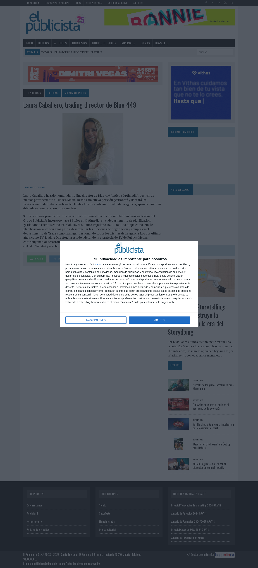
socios (98, 264)
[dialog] (129, 284)
